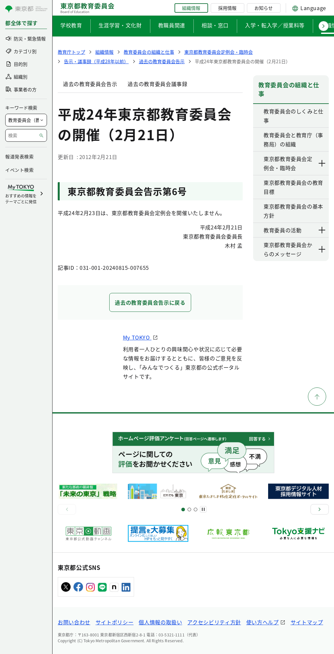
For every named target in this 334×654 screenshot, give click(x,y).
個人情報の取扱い (160, 622)
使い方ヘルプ (262, 622)
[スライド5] (189, 509)
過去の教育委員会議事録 (157, 84)
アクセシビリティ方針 (214, 622)
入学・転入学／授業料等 (275, 25)
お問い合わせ (74, 622)
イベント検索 (19, 170)
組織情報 (191, 8)
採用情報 (227, 8)
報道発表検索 (19, 156)
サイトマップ (307, 622)
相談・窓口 (215, 25)
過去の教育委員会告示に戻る (150, 302)
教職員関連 (171, 25)
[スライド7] (195, 509)
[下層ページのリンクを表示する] (322, 163)
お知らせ (263, 8)
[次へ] (320, 509)
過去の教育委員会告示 (90, 84)
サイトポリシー (114, 622)
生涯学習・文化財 (120, 25)
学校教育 (71, 25)
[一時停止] (203, 509)
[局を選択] (26, 120)
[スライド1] (183, 509)
